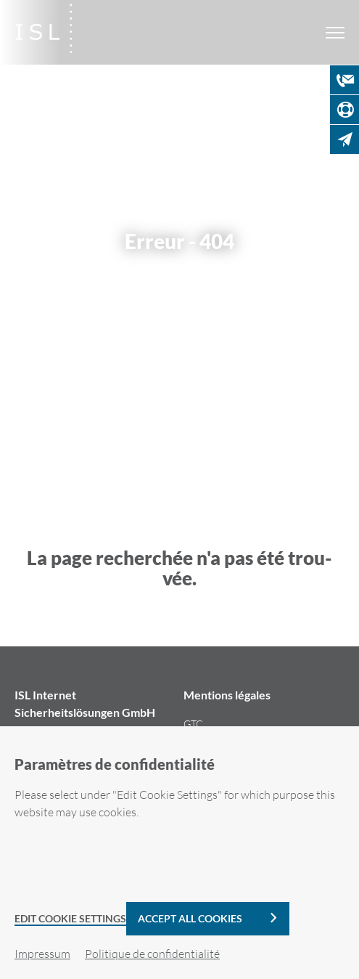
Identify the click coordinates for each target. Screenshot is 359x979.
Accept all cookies (190, 918)
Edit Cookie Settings (70, 918)
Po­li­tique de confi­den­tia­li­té (152, 953)
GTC (193, 724)
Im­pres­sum (42, 953)
